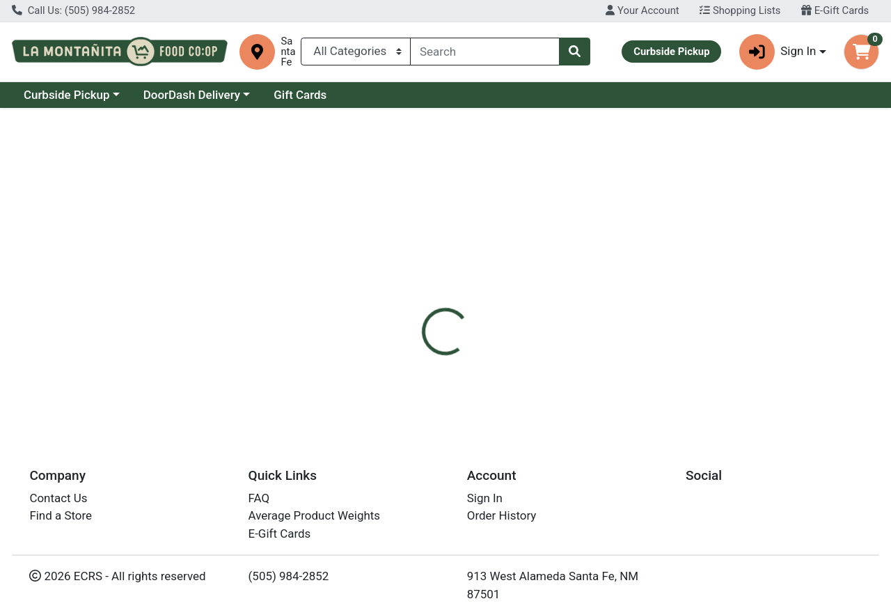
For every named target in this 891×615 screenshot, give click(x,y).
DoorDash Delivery (191, 95)
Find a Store (60, 516)
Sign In (485, 498)
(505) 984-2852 (289, 576)
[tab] (410, 297)
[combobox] (485, 51)
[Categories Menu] (356, 51)
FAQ (259, 498)
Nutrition (471, 296)
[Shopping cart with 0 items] (861, 52)
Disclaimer (542, 296)
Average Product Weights (314, 516)
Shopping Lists (740, 10)
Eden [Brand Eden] (532, 352)
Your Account (642, 10)
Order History (502, 516)
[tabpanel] (631, 366)
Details (410, 296)
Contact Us (58, 498)
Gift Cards (300, 95)
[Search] (485, 51)
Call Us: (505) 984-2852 (73, 10)
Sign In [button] (778, 52)
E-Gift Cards (835, 10)
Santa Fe (288, 52)
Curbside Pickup (67, 95)
